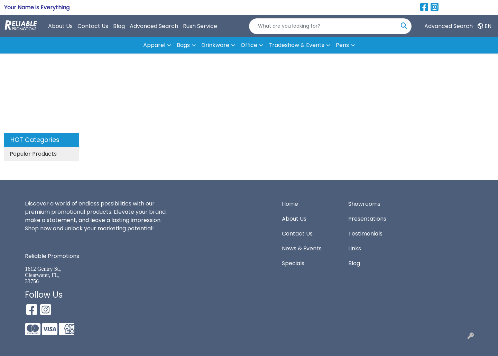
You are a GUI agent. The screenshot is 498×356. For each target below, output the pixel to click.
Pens (342, 45)
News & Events (302, 248)
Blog (119, 26)
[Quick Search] (323, 26)
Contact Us (92, 26)
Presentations (367, 219)
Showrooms (364, 204)
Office (249, 45)
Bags (183, 45)
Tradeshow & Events (296, 45)
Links (354, 248)
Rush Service (200, 26)
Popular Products (33, 154)
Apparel (154, 45)
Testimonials (365, 234)
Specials (293, 263)
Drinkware (215, 45)
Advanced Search (154, 26)
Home (290, 204)
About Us (60, 26)
